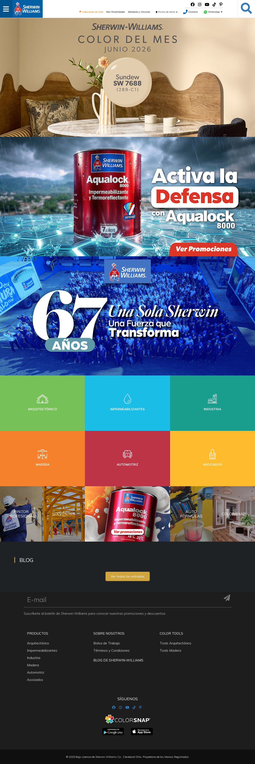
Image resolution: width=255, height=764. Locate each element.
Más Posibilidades (115, 11)
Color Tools (171, 633)
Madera (33, 665)
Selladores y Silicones (139, 11)
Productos (37, 633)
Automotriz (35, 672)
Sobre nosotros (109, 633)
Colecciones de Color (91, 11)
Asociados (35, 680)
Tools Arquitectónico (175, 643)
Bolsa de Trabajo (106, 643)
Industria (33, 658)
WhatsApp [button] (212, 11)
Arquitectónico (38, 643)
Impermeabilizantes (42, 650)
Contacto (190, 11)
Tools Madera (170, 650)
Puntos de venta (167, 11)
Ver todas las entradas (127, 576)
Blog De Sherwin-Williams (118, 660)
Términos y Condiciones (111, 650)
